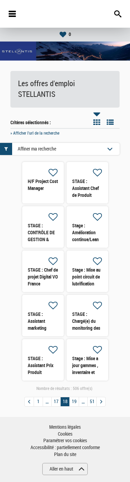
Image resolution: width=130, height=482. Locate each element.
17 (56, 401)
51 (92, 401)
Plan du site (65, 454)
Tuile (97, 122)
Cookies (65, 434)
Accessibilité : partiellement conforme (65, 448)
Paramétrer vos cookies (65, 441)
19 (74, 401)
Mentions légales (65, 427)
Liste (110, 122)
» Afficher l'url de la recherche (34, 133)
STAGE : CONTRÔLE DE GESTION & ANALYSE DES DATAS (41, 239)
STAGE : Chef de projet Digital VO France (43, 277)
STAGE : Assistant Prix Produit (40, 365)
